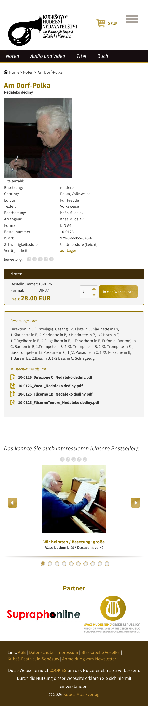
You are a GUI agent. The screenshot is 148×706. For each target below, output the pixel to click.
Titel (81, 56)
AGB (22, 652)
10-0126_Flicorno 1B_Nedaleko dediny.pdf (55, 394)
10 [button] (107, 563)
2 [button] (49, 563)
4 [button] (64, 563)
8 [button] (92, 563)
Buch (102, 56)
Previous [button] (13, 503)
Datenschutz (41, 652)
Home (14, 72)
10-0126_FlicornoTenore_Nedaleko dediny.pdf (58, 402)
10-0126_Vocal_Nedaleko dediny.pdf (50, 385)
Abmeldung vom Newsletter (89, 659)
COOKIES (57, 670)
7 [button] (85, 563)
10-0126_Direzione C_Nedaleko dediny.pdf (55, 377)
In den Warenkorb (118, 291)
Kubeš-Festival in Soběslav (33, 659)
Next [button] (135, 503)
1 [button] (42, 563)
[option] (74, 503)
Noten (12, 56)
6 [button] (78, 563)
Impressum (67, 652)
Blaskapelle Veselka (100, 652)
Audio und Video (47, 56)
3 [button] (57, 563)
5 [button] (71, 563)
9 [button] (99, 563)
